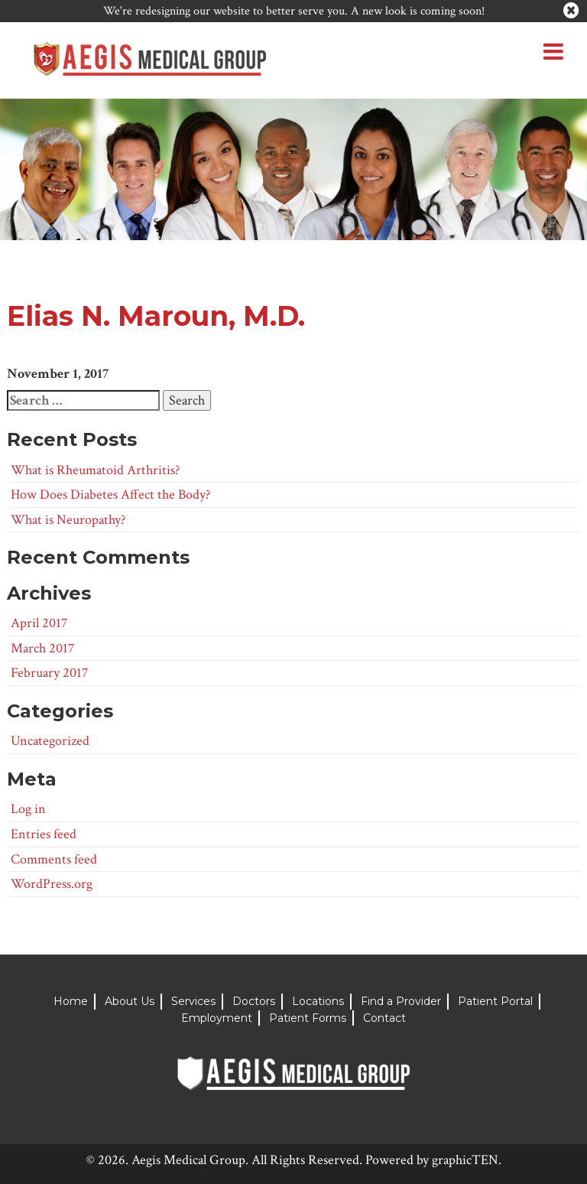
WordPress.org (51, 884)
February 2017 (49, 672)
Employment (216, 1018)
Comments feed (54, 859)
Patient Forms (307, 1018)
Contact (384, 1018)
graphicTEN (465, 1160)
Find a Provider (401, 1001)
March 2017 (42, 648)
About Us (129, 1001)
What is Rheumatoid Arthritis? (95, 470)
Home (71, 1001)
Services (193, 1001)
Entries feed (43, 834)
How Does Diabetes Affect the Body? (110, 494)
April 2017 (39, 623)
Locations (318, 1001)
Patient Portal (495, 1001)
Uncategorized (50, 741)
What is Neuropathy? (68, 520)
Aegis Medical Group (188, 1160)
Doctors (253, 1001)
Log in (28, 809)
